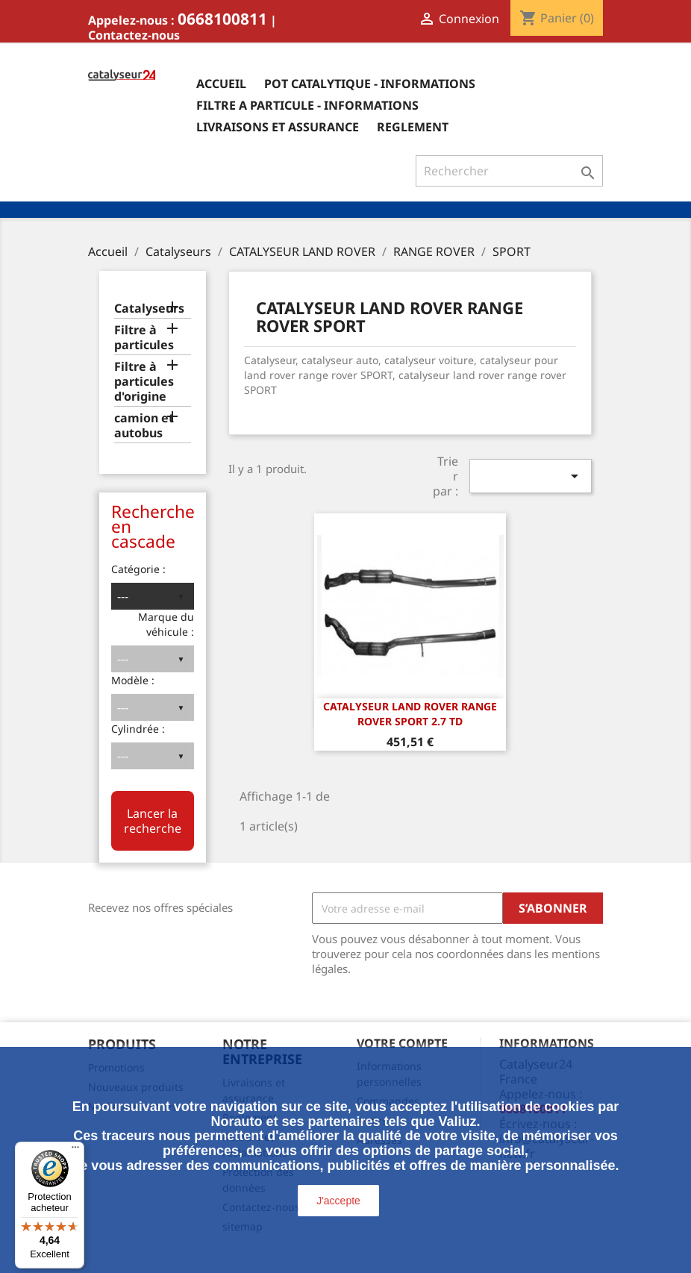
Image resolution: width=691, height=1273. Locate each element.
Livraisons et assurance (277, 127)
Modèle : (132, 680)
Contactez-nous (134, 35)
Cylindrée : (138, 729)
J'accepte (338, 1201)
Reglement (412, 127)
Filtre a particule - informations (307, 105)
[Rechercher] (509, 171)
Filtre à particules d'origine (144, 381)
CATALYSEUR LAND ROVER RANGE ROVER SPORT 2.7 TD (410, 713)
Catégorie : (138, 569)
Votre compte (402, 1043)
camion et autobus (144, 425)
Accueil (221, 83)
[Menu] (75, 1151)
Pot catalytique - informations (369, 83)
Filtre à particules (144, 337)
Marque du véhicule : (166, 624)
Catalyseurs (149, 308)
